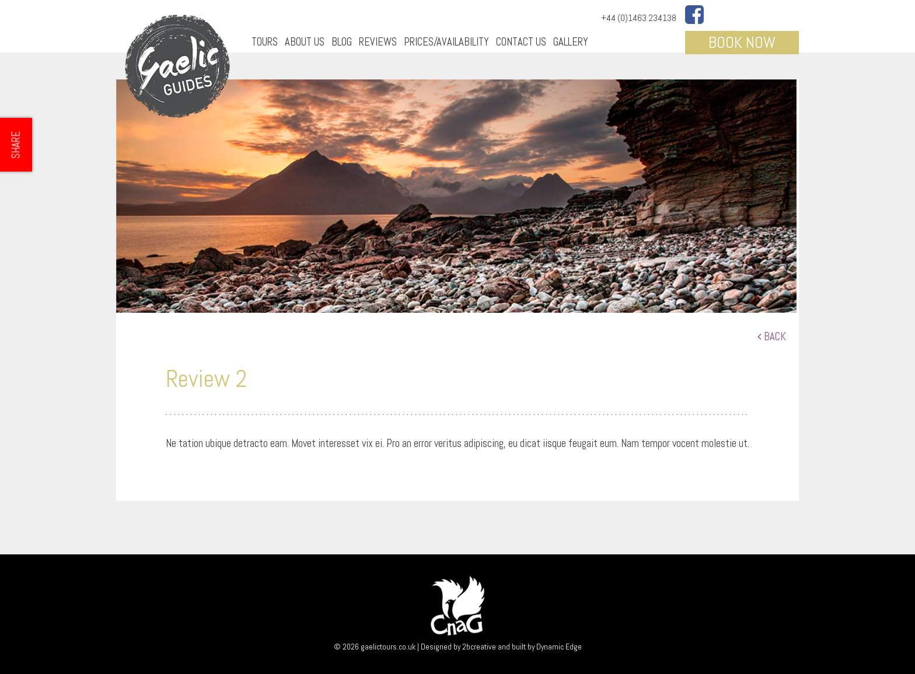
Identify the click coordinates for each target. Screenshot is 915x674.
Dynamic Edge (559, 646)
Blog (341, 41)
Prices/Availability (446, 41)
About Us (304, 41)
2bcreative (479, 646)
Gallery (570, 41)
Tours (265, 41)
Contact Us (521, 41)
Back (771, 336)
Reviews (378, 41)
